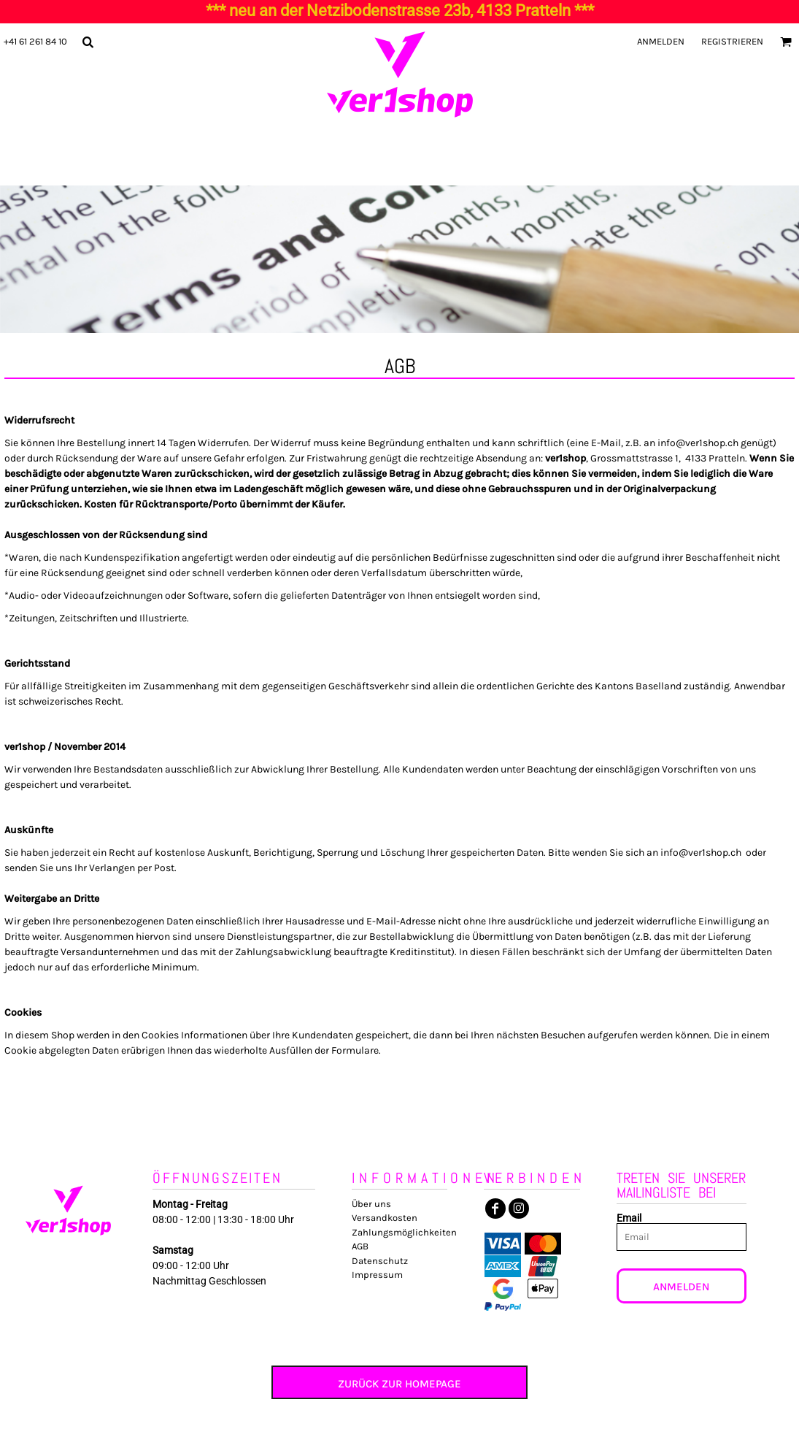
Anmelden (660, 41)
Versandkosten (384, 1217)
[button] (87, 41)
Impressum (377, 1274)
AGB (360, 1246)
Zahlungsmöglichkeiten (404, 1232)
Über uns (371, 1203)
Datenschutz (380, 1260)
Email (629, 1217)
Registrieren (732, 41)
